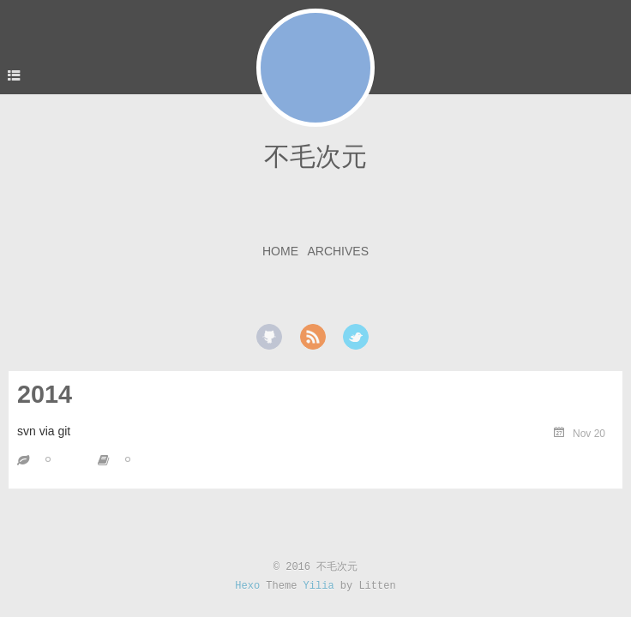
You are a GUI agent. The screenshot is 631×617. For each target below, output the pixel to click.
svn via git (43, 431)
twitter (356, 337)
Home (280, 251)
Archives (338, 251)
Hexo (247, 586)
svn (61, 459)
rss (313, 337)
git (140, 459)
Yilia (318, 586)
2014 (44, 394)
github (269, 337)
